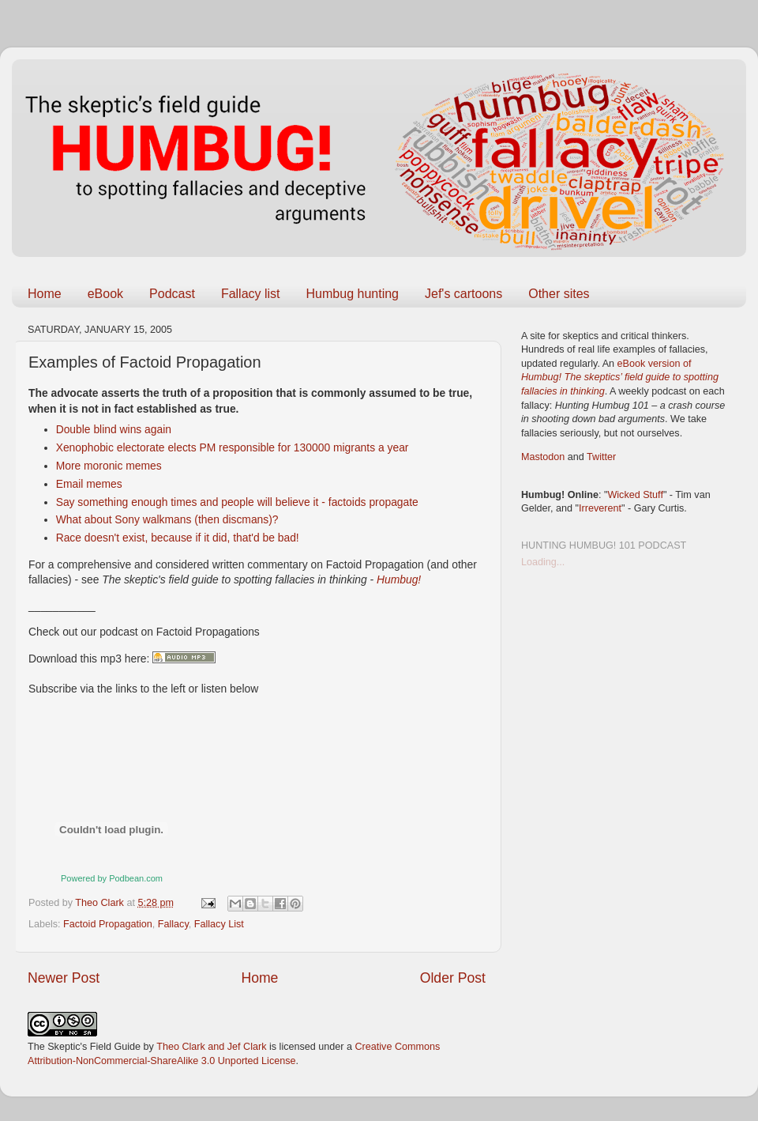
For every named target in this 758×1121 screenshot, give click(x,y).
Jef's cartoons (463, 293)
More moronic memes (109, 465)
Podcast (172, 293)
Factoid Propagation (107, 924)
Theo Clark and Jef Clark (211, 1046)
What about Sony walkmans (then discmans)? (167, 519)
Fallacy (173, 924)
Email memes (89, 483)
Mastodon (543, 456)
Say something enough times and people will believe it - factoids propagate (237, 502)
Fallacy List (219, 924)
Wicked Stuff (634, 494)
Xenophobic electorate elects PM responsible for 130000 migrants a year (232, 447)
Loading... (543, 562)
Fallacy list (250, 293)
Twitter (601, 456)
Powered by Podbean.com (112, 878)
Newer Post (63, 978)
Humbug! (399, 579)
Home (45, 293)
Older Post (453, 978)
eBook (105, 293)
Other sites (558, 293)
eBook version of (620, 377)
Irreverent (600, 508)
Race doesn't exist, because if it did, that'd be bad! (177, 537)
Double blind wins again (113, 429)
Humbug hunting (352, 293)
